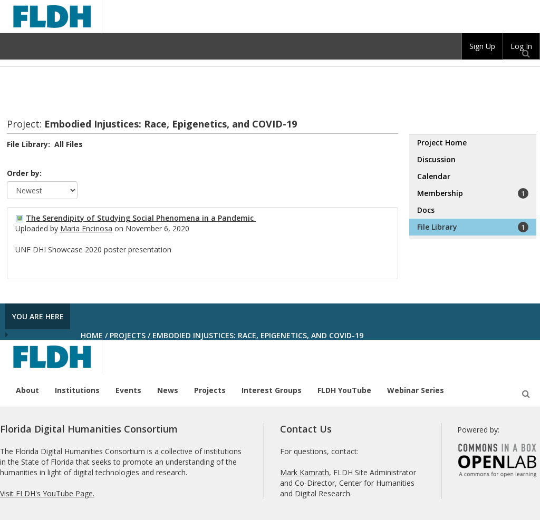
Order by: (24, 173)
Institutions (77, 390)
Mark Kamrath (304, 472)
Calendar (433, 176)
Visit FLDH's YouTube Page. (47, 493)
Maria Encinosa (86, 228)
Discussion (436, 159)
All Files (68, 144)
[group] (482, 46)
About (27, 390)
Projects (128, 335)
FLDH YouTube (344, 390)
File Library (472, 227)
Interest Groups (272, 390)
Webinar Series (415, 390)
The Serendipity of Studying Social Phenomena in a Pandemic (141, 218)
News (167, 390)
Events (128, 390)
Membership (472, 193)
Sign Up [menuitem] (482, 46)
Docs (426, 210)
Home (92, 335)
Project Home (442, 143)
